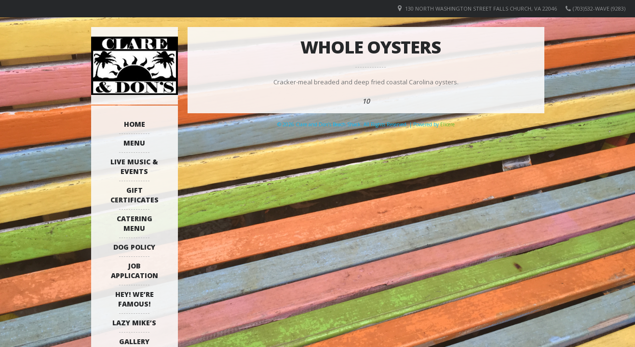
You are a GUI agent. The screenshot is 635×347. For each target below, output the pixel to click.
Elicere (447, 124)
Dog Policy (134, 247)
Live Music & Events (134, 166)
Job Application (134, 270)
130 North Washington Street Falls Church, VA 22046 (481, 8)
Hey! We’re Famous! (134, 299)
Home (134, 124)
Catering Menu (134, 223)
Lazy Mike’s (134, 322)
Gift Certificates (134, 195)
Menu (134, 142)
